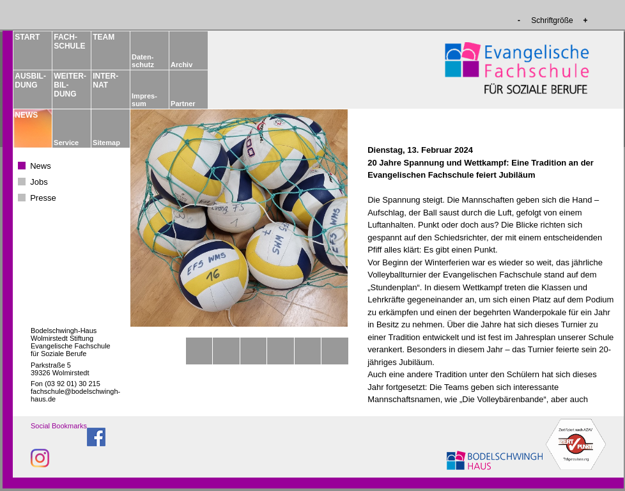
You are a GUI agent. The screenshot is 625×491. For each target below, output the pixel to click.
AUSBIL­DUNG (30, 81)
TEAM (103, 37)
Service (66, 142)
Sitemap (106, 142)
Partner (183, 103)
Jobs (38, 182)
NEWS (26, 115)
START (27, 37)
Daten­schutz (143, 60)
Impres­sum (144, 99)
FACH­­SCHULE (69, 42)
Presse (43, 198)
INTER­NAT (105, 81)
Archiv (181, 64)
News (40, 166)
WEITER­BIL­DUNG (69, 85)
